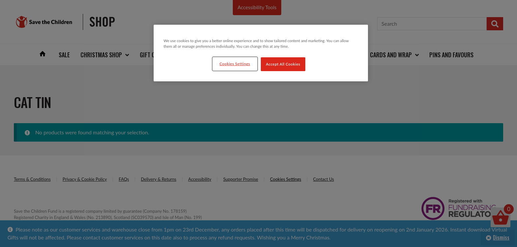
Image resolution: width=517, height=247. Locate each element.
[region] (261, 53)
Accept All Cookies (283, 64)
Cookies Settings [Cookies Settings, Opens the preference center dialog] (235, 64)
